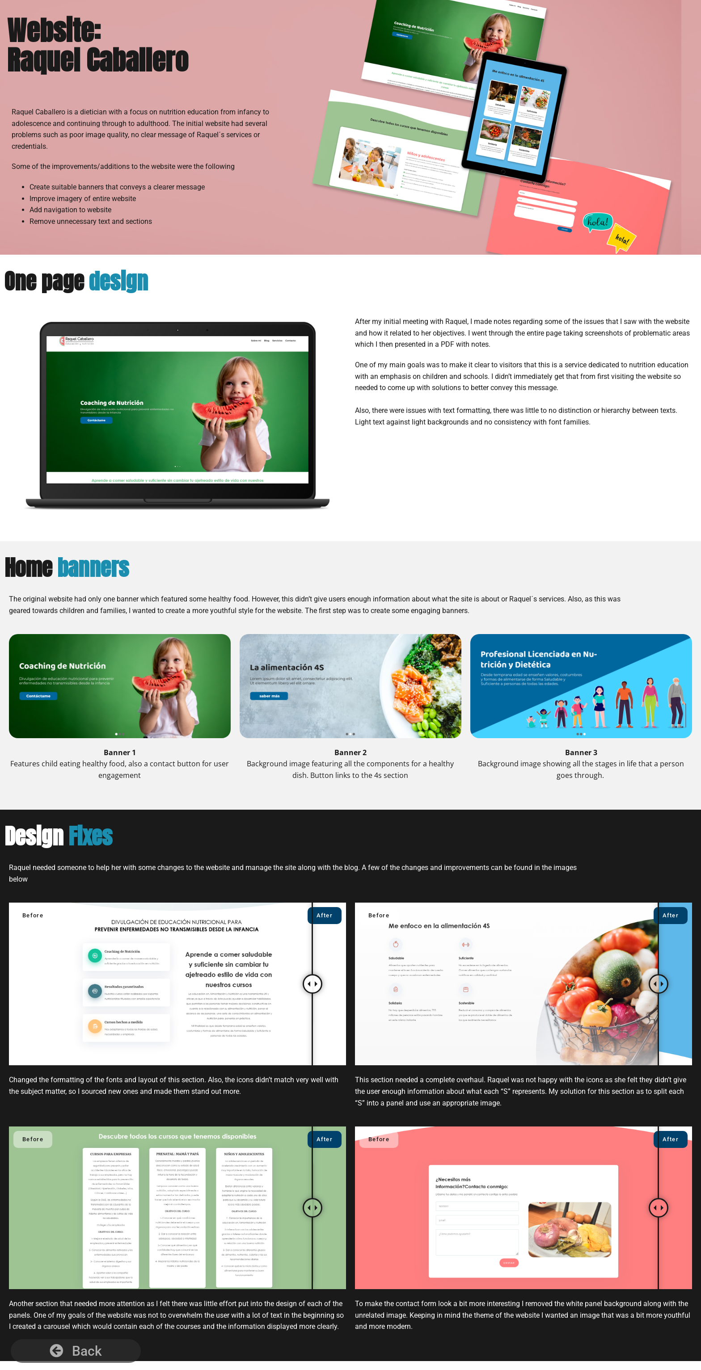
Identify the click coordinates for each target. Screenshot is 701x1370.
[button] (76, 1351)
